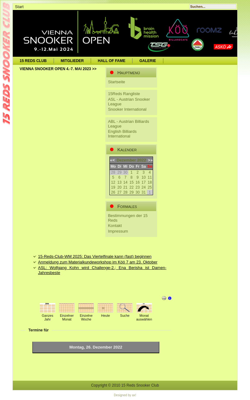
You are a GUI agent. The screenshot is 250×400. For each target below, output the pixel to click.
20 (119, 187)
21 (125, 187)
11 (150, 177)
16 (138, 182)
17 (144, 182)
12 (113, 182)
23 (138, 187)
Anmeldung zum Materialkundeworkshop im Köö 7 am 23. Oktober (97, 262)
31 (144, 192)
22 (131, 187)
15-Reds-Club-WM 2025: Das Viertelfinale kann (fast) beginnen (94, 256)
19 (113, 187)
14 (125, 182)
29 (131, 192)
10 (144, 177)
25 (150, 187)
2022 (141, 160)
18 (150, 182)
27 (119, 192)
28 (125, 192)
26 (113, 192)
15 (131, 182)
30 (138, 192)
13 (119, 182)
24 (144, 187)
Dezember (126, 160)
